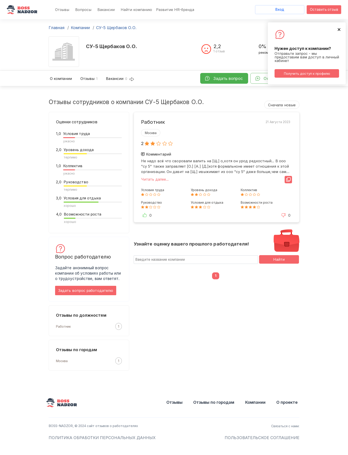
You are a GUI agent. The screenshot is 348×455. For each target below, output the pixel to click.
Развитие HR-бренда (175, 9)
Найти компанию (136, 9)
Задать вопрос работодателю (85, 290)
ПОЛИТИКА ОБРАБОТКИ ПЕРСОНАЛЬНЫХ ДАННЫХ (102, 437)
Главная (56, 27)
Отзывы (62, 9)
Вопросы (83, 9)
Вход (279, 9)
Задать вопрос (228, 78)
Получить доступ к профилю (307, 73)
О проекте (287, 402)
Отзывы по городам (213, 402)
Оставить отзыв (324, 9)
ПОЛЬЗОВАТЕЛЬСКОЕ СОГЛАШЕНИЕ (262, 437)
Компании (80, 27)
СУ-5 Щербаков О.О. (116, 27)
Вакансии (106, 9)
